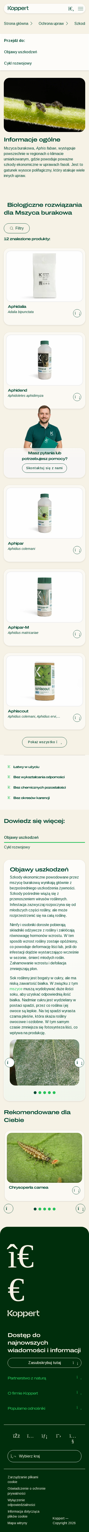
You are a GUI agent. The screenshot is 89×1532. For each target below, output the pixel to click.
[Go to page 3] (44, 1092)
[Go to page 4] (49, 1092)
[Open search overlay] (71, 8)
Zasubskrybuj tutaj (54, 1363)
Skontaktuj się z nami (44, 468)
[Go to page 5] (54, 1092)
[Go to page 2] (39, 1092)
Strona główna (16, 24)
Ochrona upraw (51, 24)
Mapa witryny (17, 1523)
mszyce (16, 989)
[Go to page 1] (35, 1092)
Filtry (17, 228)
